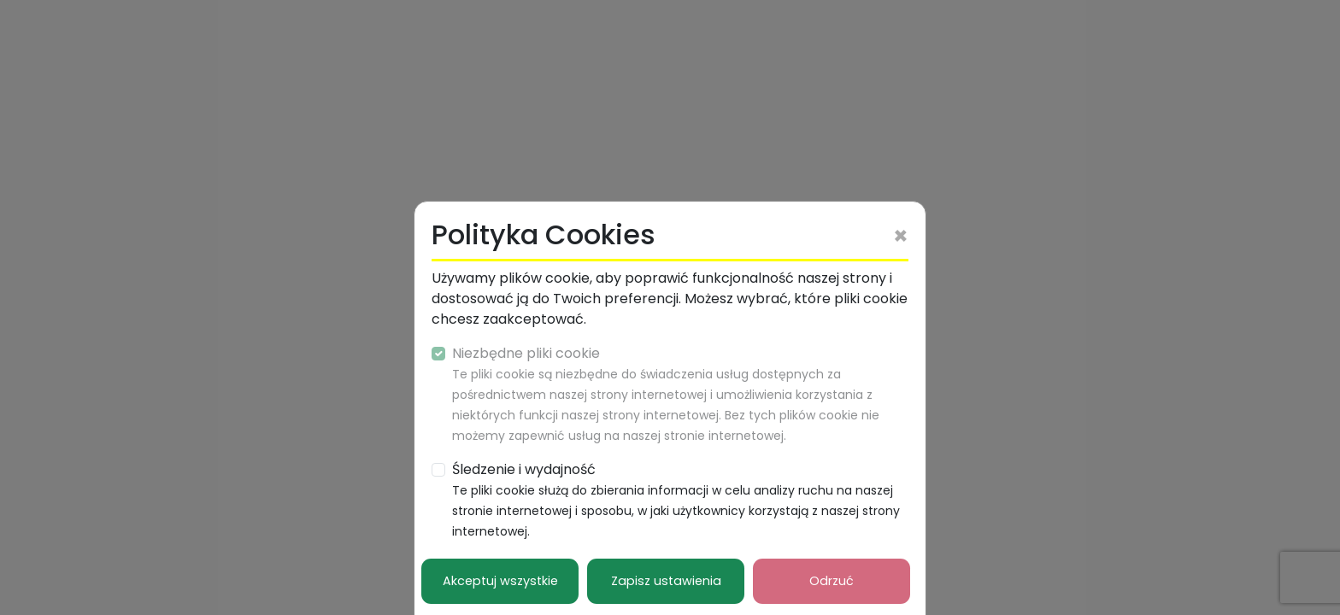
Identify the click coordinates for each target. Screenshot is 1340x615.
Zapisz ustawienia (666, 580)
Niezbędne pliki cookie (665, 393)
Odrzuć (831, 580)
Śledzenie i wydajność (676, 500)
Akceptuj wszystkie (500, 580)
